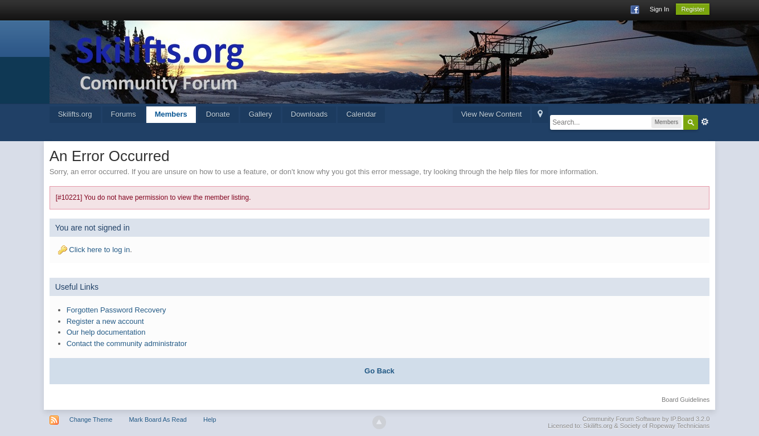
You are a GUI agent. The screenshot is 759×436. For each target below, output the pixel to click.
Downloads (309, 114)
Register (692, 9)
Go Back (379, 371)
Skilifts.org (75, 114)
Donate (218, 114)
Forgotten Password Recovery (116, 310)
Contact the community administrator (127, 343)
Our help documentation (106, 332)
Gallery (260, 114)
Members (171, 114)
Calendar (361, 114)
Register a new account (105, 321)
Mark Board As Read (158, 419)
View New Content (491, 114)
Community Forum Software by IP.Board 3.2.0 (646, 419)
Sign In (659, 9)
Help (209, 419)
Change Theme (91, 419)
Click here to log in (99, 249)
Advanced (704, 121)
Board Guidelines (685, 399)
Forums (123, 114)
